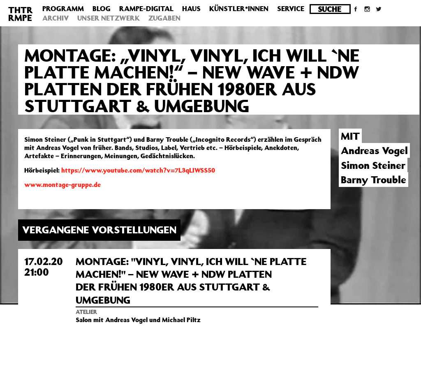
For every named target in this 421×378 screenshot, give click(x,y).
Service (290, 8)
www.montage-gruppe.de (62, 184)
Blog (102, 8)
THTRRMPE (20, 13)
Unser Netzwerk (108, 18)
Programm (63, 8)
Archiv (55, 18)
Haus (191, 8)
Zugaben (164, 18)
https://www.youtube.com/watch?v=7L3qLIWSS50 (138, 170)
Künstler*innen (238, 8)
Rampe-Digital (146, 8)
